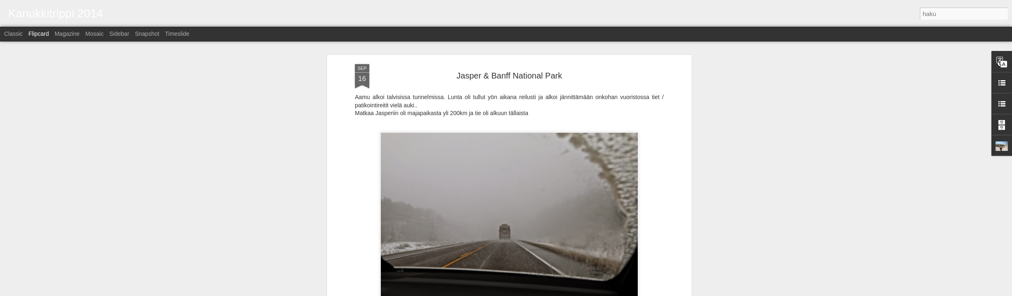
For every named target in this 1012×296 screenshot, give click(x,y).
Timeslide (177, 33)
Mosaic (94, 33)
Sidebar (119, 33)
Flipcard (38, 33)
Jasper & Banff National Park (509, 75)
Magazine (67, 33)
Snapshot (147, 33)
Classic (13, 33)
